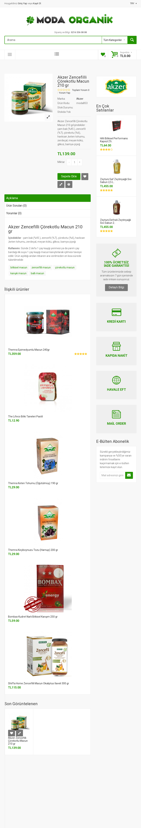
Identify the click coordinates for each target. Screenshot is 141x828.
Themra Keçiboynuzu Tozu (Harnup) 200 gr (33, 549)
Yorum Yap (64, 93)
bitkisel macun (18, 267)
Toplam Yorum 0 (80, 90)
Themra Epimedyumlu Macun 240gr (29, 349)
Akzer (79, 98)
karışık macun (18, 273)
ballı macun (37, 273)
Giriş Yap (23, 3)
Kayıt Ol (37, 3)
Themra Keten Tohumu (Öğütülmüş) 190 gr (33, 483)
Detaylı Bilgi (116, 287)
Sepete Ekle (69, 176)
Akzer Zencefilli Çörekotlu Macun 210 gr (18, 740)
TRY (133, 3)
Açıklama (12, 198)
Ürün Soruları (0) (16, 205)
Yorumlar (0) (13, 213)
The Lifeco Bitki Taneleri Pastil (25, 416)
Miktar (61, 162)
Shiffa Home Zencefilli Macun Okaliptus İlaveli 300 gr (38, 683)
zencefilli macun (41, 267)
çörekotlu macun (65, 267)
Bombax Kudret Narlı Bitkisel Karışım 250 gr (33, 616)
